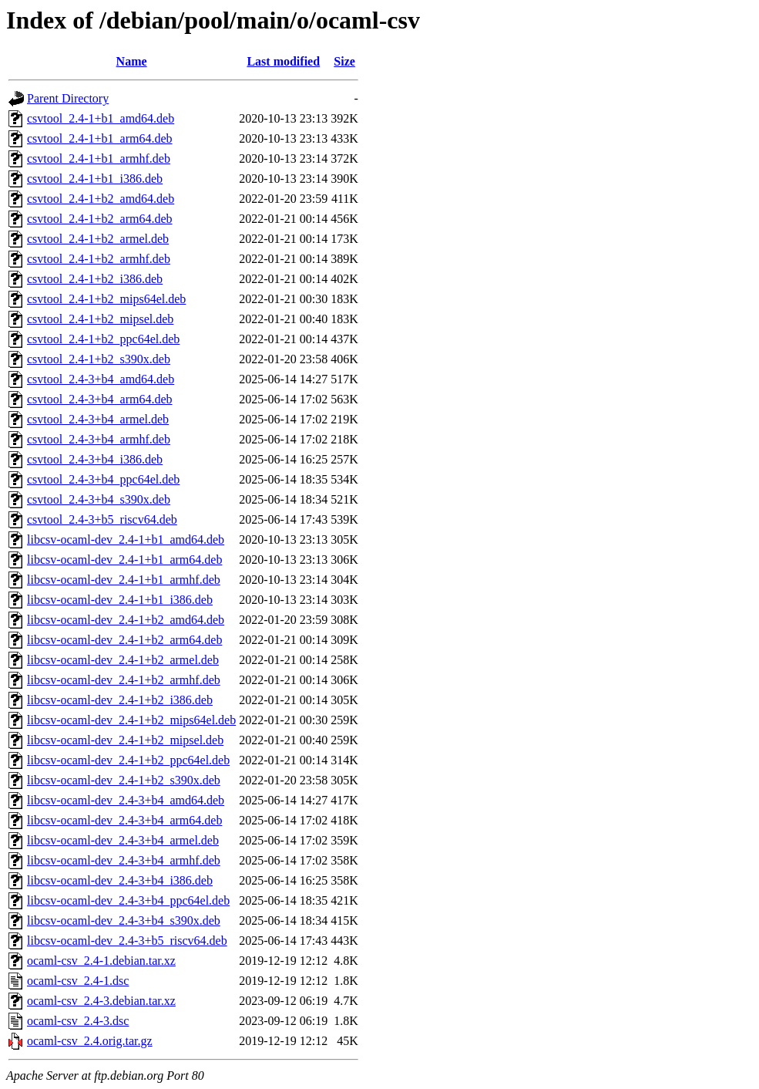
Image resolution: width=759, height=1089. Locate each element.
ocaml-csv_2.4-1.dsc (78, 980)
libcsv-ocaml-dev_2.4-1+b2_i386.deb (120, 699)
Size (344, 61)
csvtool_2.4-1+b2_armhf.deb (98, 258)
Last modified (283, 61)
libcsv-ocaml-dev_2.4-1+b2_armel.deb (123, 659)
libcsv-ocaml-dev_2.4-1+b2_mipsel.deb (125, 740)
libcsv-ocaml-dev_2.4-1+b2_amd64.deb (125, 619)
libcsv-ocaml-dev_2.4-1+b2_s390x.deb (123, 780)
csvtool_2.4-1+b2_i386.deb (95, 278)
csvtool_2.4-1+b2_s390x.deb (98, 359)
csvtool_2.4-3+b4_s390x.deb (98, 499)
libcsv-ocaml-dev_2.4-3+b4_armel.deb (123, 840)
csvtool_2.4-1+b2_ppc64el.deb (103, 339)
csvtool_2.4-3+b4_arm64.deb (100, 399)
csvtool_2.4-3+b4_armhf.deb (98, 439)
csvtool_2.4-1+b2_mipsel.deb (100, 318)
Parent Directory (68, 98)
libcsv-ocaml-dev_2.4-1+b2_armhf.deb (123, 679)
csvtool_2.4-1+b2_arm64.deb (100, 218)
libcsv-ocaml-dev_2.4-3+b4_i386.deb (120, 880)
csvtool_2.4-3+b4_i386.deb (95, 459)
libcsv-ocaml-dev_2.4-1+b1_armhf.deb (123, 579)
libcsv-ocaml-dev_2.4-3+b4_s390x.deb (123, 920)
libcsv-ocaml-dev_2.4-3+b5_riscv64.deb (127, 940)
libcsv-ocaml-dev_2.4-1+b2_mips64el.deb (131, 720)
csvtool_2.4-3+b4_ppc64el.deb (103, 479)
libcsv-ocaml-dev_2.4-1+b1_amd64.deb (125, 539)
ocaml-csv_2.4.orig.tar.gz (90, 1040)
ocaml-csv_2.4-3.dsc (78, 1020)
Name (131, 61)
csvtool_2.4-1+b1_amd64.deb (100, 118)
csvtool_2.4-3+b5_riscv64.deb (102, 519)
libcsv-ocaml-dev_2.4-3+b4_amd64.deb (125, 800)
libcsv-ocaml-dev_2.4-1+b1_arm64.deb (124, 559)
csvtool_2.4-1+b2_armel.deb (98, 238)
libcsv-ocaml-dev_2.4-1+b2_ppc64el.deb (128, 760)
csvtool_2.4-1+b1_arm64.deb (100, 138)
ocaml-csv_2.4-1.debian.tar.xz (101, 960)
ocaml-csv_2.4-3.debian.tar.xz (101, 1000)
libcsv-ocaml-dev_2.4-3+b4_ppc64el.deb (128, 900)
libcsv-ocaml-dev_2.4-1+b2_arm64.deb (124, 639)
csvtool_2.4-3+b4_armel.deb (98, 419)
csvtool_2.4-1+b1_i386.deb (95, 178)
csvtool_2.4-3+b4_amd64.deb (100, 379)
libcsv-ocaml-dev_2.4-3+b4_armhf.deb (123, 860)
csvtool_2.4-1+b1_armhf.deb (98, 158)
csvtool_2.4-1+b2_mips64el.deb (106, 298)
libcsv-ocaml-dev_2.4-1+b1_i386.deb (120, 599)
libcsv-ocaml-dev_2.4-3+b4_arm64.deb (124, 820)
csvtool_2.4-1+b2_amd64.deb (100, 198)
